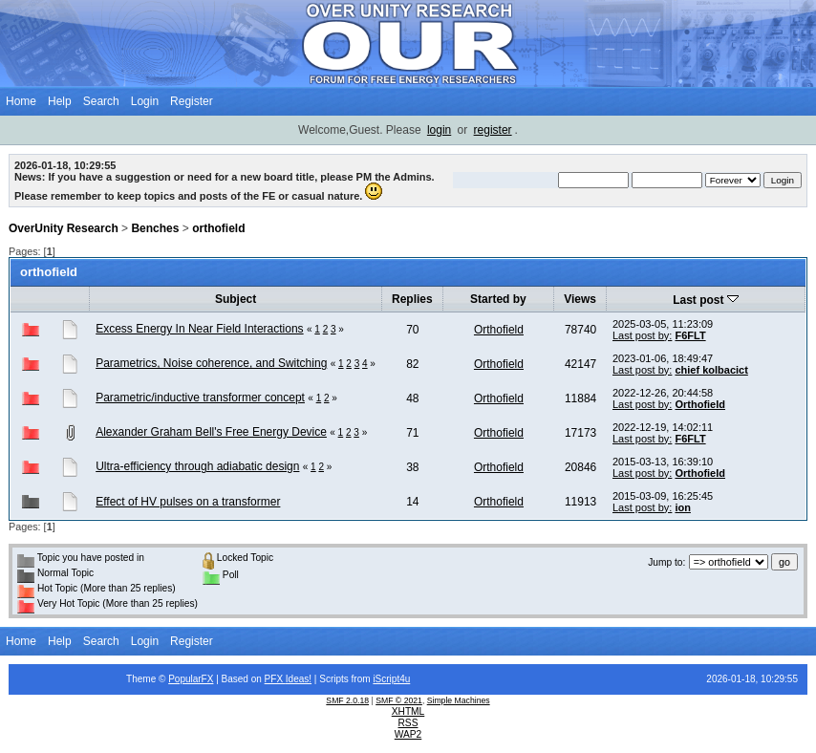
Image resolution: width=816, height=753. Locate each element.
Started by (498, 299)
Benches (155, 228)
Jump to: (666, 562)
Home (21, 101)
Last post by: (642, 335)
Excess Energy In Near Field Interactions (199, 328)
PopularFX (190, 679)
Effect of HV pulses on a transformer (188, 501)
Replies (412, 299)
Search (101, 101)
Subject (235, 299)
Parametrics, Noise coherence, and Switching (211, 363)
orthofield (218, 228)
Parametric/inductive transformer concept (200, 397)
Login (145, 101)
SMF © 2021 (399, 700)
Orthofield (499, 329)
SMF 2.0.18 (347, 700)
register (493, 130)
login (439, 130)
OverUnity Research (63, 228)
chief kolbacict (711, 370)
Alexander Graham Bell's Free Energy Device (211, 432)
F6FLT (690, 335)
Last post (706, 300)
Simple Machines (458, 700)
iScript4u (391, 679)
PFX (275, 679)
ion (683, 507)
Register (191, 101)
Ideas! (298, 679)
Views (580, 299)
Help (60, 101)
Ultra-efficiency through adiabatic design (197, 466)
